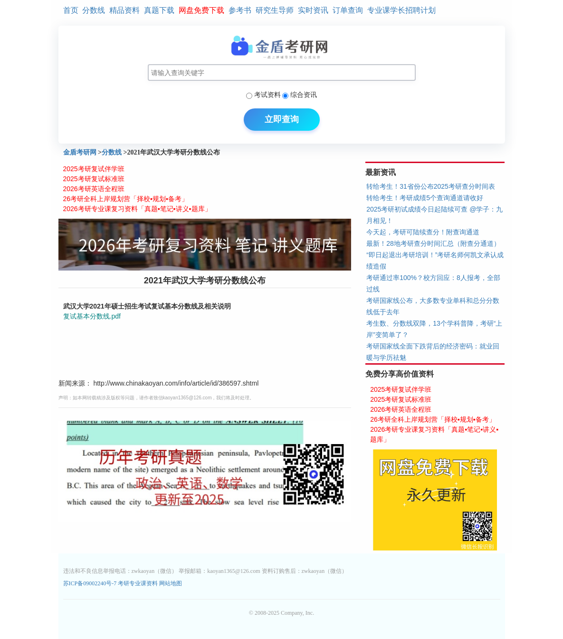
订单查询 (348, 10)
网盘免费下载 (201, 10)
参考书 (240, 10)
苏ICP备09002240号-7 (90, 583)
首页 (70, 10)
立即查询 (282, 119)
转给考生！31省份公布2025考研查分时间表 (430, 186)
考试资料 (267, 94)
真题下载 (159, 10)
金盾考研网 (79, 152)
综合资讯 (303, 94)
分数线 (93, 10)
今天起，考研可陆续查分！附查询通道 (422, 232)
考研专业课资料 (138, 583)
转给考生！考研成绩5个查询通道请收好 (424, 198)
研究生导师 (275, 10)
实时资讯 (313, 10)
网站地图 (170, 583)
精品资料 (124, 10)
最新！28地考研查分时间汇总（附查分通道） (433, 243)
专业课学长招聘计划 (401, 10)
